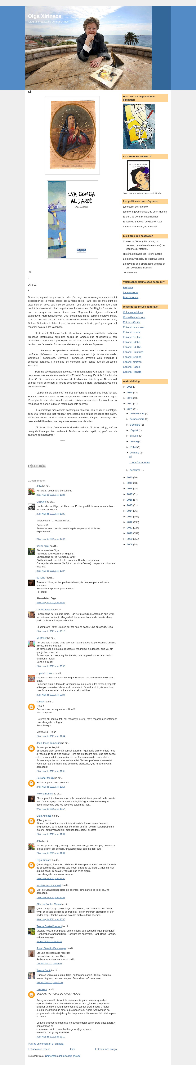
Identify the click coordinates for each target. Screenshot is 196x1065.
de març (135, 452)
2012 (130, 522)
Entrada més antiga (106, 1049)
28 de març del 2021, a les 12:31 (51, 879)
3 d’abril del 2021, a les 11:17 (49, 942)
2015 (130, 505)
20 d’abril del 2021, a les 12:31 (50, 983)
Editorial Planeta (132, 371)
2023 (130, 398)
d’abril (133, 447)
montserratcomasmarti (49, 885)
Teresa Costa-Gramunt (49, 926)
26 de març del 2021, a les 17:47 (51, 571)
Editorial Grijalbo (132, 357)
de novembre (137, 419)
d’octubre (135, 424)
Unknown (42, 989)
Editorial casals (131, 332)
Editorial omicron (132, 361)
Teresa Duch (44, 970)
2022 (130, 403)
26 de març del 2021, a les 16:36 (51, 514)
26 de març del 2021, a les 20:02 (51, 666)
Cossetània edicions (134, 317)
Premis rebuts (130, 297)
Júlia (39, 486)
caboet (40, 701)
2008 (130, 544)
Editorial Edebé (131, 342)
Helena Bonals (45, 793)
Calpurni (41, 501)
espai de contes (45, 673)
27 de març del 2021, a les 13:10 (51, 787)
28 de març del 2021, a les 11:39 (51, 834)
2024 (130, 392)
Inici (72, 1049)
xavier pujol (43, 546)
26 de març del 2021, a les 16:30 (51, 495)
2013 (130, 516)
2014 (130, 510)
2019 (130, 483)
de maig (135, 441)
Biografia (128, 287)
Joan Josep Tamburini (49, 743)
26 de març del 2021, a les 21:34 (51, 736)
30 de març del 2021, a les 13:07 (51, 919)
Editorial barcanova (133, 327)
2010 (130, 533)
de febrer (135, 470)
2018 (130, 488)
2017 (130, 494)
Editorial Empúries (133, 352)
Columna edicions (133, 312)
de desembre (137, 413)
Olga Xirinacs (44, 16)
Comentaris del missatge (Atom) (63, 1055)
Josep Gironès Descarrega (51, 948)
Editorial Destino (132, 337)
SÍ (130, 457)
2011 (130, 527)
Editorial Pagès (131, 366)
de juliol (134, 435)
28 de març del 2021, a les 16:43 (51, 897)
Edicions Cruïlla (131, 322)
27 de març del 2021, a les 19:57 (51, 809)
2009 (130, 538)
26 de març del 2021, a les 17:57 (51, 603)
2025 (130, 386)
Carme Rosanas (46, 609)
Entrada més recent (39, 1049)
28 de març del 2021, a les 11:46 (51, 853)
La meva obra (130, 292)
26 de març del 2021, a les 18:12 (51, 631)
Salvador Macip (45, 778)
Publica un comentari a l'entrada (45, 1043)
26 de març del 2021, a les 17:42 (51, 539)
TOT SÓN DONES (139, 462)
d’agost (134, 430)
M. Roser (42, 638)
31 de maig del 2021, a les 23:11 (51, 1037)
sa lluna (41, 577)
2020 (130, 477)
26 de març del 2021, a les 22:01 (51, 771)
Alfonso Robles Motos (49, 904)
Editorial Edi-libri (132, 347)
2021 (130, 409)
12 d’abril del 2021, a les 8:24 (49, 964)
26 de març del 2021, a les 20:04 (51, 695)
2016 (130, 499)
